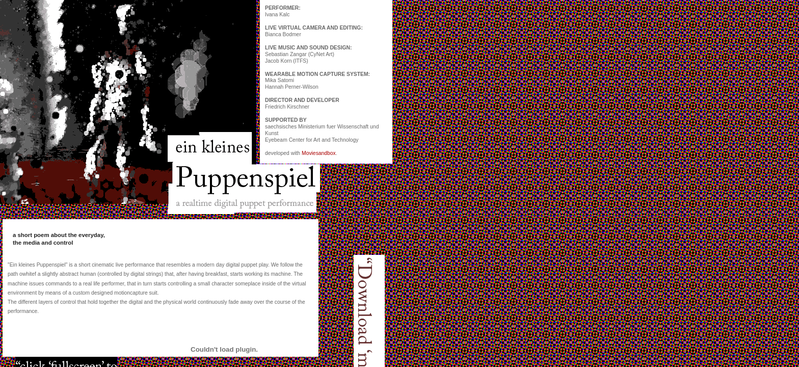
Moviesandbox (319, 153)
